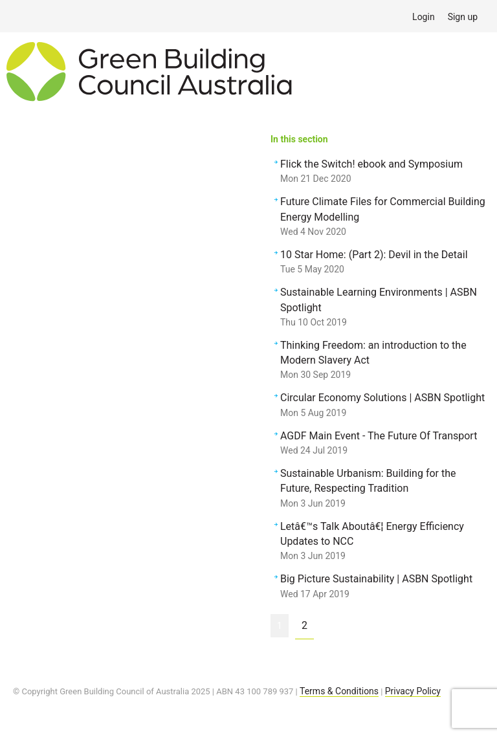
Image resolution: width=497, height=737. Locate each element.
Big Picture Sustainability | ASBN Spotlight (383, 587)
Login (423, 17)
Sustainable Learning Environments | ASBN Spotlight (383, 308)
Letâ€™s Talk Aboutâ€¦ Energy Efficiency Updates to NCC (383, 542)
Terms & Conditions (339, 691)
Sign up (463, 17)
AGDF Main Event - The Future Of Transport (383, 444)
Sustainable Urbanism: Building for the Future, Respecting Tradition (383, 489)
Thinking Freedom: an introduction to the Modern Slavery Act (383, 361)
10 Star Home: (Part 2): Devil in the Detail (383, 262)
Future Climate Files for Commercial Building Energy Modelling (383, 217)
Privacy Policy (413, 691)
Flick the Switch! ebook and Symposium (383, 172)
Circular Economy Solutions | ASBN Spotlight (383, 405)
